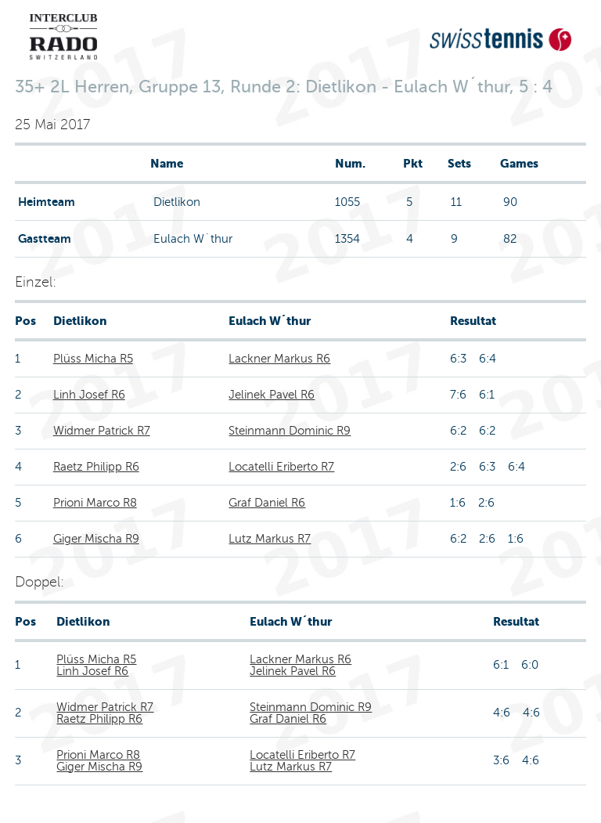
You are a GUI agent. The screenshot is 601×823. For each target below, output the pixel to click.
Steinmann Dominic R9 (290, 430)
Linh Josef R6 (89, 394)
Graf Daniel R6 (267, 502)
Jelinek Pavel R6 (272, 394)
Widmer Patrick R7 (101, 430)
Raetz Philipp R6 (96, 466)
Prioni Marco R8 (95, 502)
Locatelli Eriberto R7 (281, 466)
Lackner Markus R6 (279, 358)
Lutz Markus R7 (270, 538)
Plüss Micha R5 (93, 358)
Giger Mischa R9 (96, 538)
